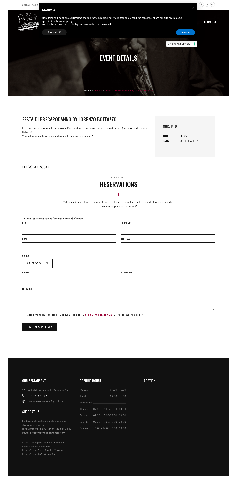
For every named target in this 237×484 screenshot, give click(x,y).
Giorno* (26, 255)
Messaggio (27, 289)
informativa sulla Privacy (98, 315)
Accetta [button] (185, 32)
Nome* (25, 222)
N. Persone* (127, 272)
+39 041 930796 (37, 395)
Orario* (26, 272)
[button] (193, 8)
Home (87, 90)
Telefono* (126, 239)
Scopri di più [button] (54, 32)
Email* (25, 239)
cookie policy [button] (65, 21)
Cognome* (126, 222)
